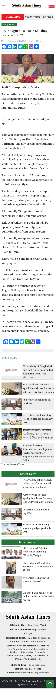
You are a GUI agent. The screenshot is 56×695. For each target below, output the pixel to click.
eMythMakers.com (29, 684)
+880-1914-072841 (32, 668)
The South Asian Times (12, 464)
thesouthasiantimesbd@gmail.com (32, 672)
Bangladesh (9, 24)
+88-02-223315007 (36, 665)
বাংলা (51, 6)
